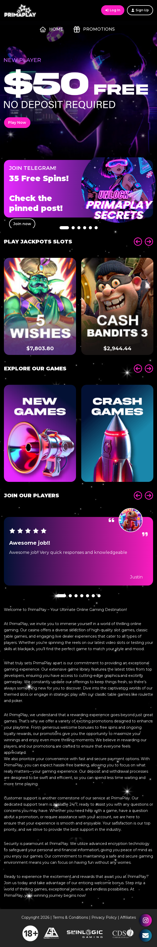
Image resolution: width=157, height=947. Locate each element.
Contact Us (145, 935)
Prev (138, 241)
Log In (112, 10)
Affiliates (128, 917)
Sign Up (140, 10)
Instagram (145, 920)
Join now (22, 223)
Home (51, 29)
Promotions (94, 29)
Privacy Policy (104, 917)
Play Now (17, 122)
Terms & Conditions (70, 917)
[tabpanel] (78, 189)
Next (149, 241)
